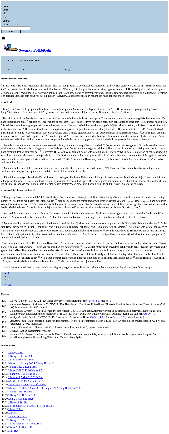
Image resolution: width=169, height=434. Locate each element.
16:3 (24, 395)
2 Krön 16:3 (14, 416)
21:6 (72, 388)
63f (24, 405)
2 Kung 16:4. (30, 366)
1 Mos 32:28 (14, 423)
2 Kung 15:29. (26, 398)
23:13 (24, 370)
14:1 (100, 317)
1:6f (140, 317)
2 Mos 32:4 (14, 384)
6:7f (123, 317)
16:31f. (42, 384)
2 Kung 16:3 (41, 363)
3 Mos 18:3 (14, 381)
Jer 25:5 (23, 373)
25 (9, 284)
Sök (11, 31)
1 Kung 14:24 (28, 363)
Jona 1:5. (13, 413)
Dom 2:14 (13, 398)
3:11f (116, 317)
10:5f (94, 317)
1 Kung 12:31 (15, 420)
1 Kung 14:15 (34, 405)
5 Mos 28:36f (15, 405)
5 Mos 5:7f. (37, 370)
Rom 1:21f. (37, 381)
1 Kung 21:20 (49, 388)
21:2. (51, 363)
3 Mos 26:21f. (15, 409)
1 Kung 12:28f (30, 384)
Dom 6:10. (27, 427)
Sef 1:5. (27, 420)
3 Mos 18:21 (14, 388)
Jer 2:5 (27, 381)
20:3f (24, 388)
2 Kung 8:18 (14, 395)
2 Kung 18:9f (15, 356)
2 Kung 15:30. (15, 352)
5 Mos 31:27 (27, 377)
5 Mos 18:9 (14, 363)
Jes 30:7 (148, 313)
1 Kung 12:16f (15, 402)
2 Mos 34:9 (14, 377)
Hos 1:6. (28, 391)
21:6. (24, 416)
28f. (26, 402)
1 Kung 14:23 (15, 366)
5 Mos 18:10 (34, 388)
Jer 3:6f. (31, 395)
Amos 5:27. (48, 405)
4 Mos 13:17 (93, 300)
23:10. (78, 388)
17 (9, 279)
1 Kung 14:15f (15, 391)
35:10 (25, 423)
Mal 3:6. (38, 377)
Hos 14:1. (28, 356)
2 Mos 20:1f (14, 359)
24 (29, 370)
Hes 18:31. (33, 373)
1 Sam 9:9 (13, 373)
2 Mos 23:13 (14, 427)
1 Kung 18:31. (36, 423)
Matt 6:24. (13, 430)
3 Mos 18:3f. (28, 359)
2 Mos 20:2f (14, 370)
